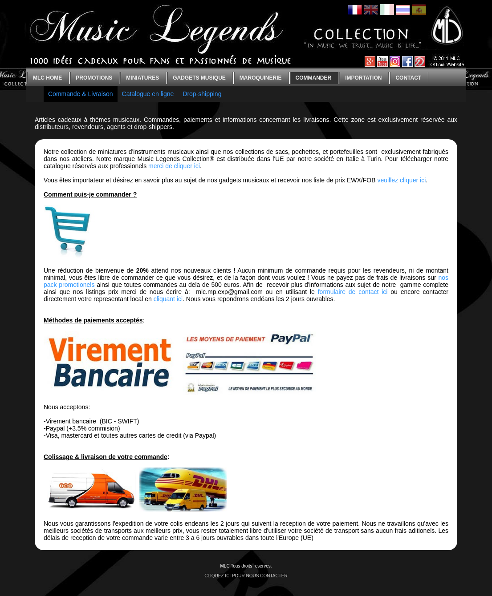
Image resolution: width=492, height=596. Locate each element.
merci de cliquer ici (174, 165)
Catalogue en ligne (148, 93)
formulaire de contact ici (353, 291)
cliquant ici (168, 298)
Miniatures (142, 78)
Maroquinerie (261, 78)
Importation (363, 78)
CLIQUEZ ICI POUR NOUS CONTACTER (246, 575)
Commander (314, 78)
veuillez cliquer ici (401, 180)
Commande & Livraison (80, 93)
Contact (408, 78)
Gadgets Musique (199, 78)
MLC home (47, 78)
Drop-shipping (202, 93)
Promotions (94, 78)
